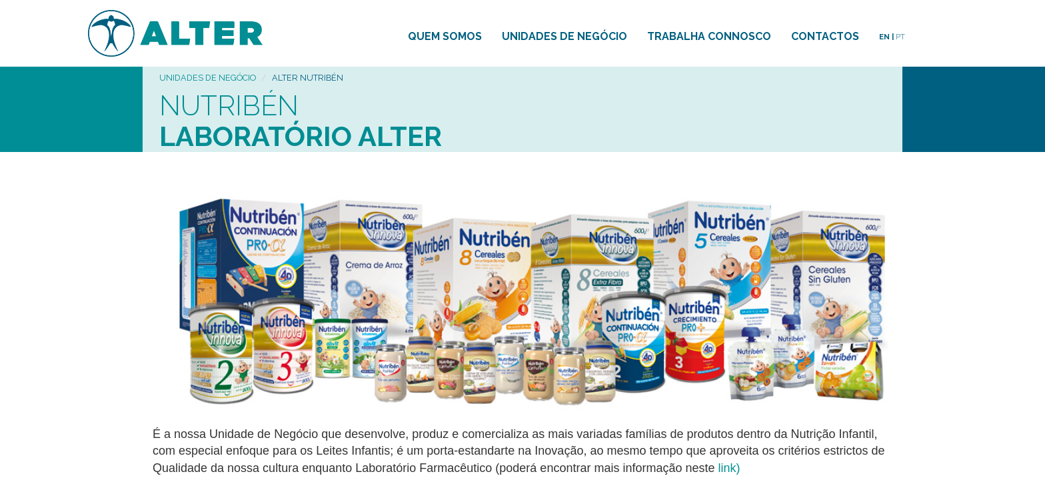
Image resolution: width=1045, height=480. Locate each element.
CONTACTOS (825, 36)
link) (729, 468)
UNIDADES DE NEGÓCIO (564, 36)
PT (900, 36)
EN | (886, 36)
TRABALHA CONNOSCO (709, 36)
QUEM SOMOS (445, 36)
